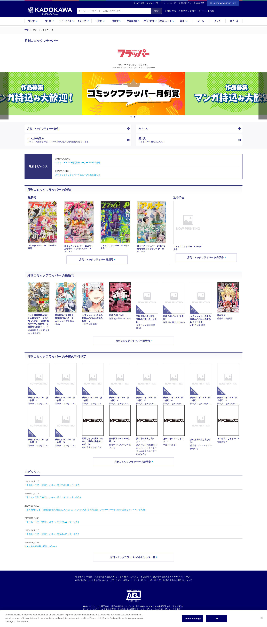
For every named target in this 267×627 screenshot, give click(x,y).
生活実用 (150, 21)
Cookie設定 (155, 580)
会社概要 (79, 576)
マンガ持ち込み (76, 140)
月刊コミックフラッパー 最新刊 (133, 340)
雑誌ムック (167, 21)
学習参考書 (133, 21)
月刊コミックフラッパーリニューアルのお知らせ (77, 175)
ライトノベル (66, 21)
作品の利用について (84, 580)
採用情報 (99, 576)
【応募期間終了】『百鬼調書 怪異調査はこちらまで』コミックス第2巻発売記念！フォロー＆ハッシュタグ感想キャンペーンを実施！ (86, 510)
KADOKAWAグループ (180, 576)
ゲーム (200, 21)
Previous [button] (4, 95)
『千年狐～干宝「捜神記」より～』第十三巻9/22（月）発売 (52, 485)
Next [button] (262, 95)
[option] (133, 93)
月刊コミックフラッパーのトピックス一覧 (132, 557)
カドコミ (143, 128)
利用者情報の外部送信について (177, 580)
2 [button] (135, 117)
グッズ (217, 21)
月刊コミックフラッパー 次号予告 (205, 257)
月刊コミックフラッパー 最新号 (96, 259)
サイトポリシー (141, 580)
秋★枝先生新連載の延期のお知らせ (41, 546)
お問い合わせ (102, 580)
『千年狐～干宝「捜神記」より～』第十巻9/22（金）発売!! (52, 522)
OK (216, 621)
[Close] (261, 620)
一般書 (100, 21)
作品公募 (200, 3)
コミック (83, 21)
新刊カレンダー (187, 11)
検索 (156, 11)
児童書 (116, 21)
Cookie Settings (192, 621)
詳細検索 (170, 11)
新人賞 (187, 140)
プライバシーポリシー (121, 580)
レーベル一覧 (169, 3)
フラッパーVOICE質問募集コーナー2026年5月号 (77, 163)
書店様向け (146, 576)
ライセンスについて (129, 576)
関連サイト (186, 3)
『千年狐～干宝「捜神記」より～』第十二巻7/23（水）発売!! (53, 497)
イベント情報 (206, 11)
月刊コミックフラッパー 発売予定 (132, 461)
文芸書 (33, 21)
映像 (183, 21)
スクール (234, 21)
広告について (111, 576)
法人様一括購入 (160, 576)
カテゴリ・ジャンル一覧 (147, 3)
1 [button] (131, 117)
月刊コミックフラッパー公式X (43, 128)
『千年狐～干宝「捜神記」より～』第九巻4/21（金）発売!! (52, 534)
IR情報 (89, 576)
